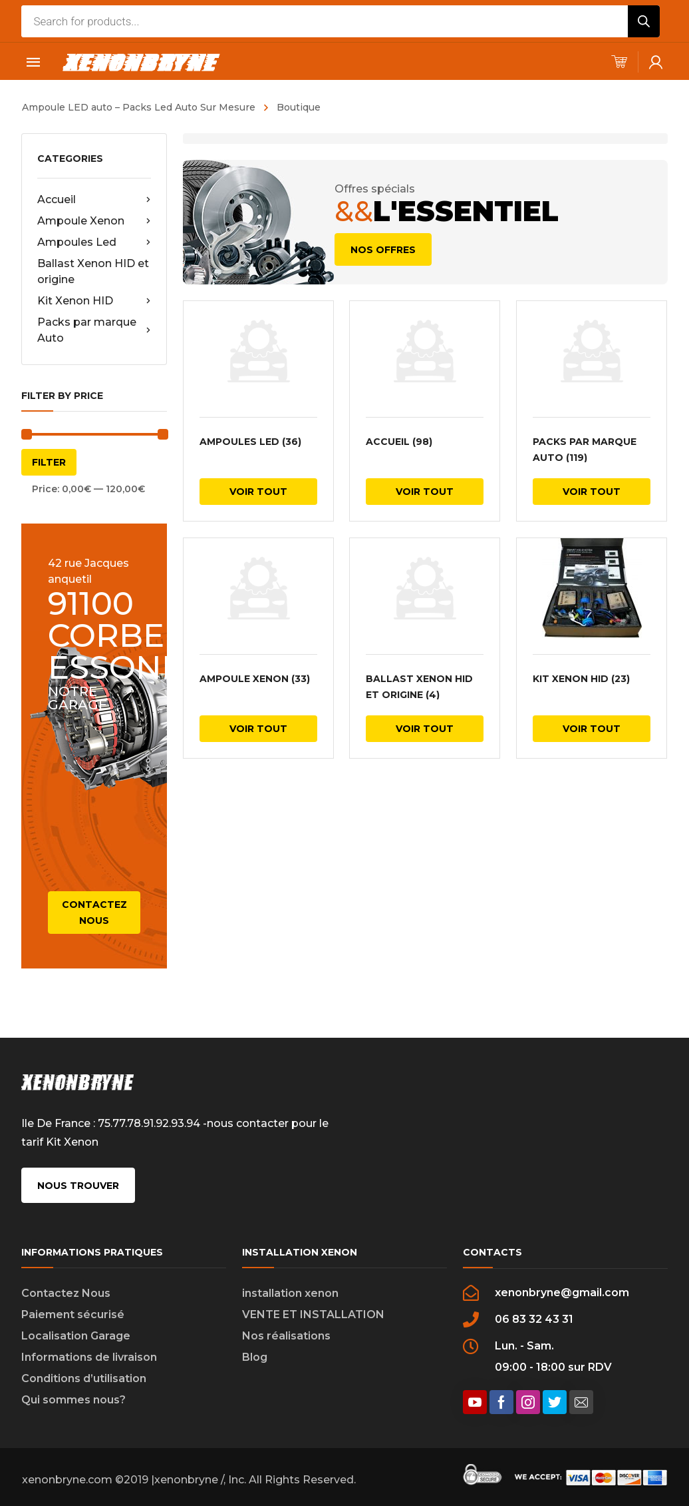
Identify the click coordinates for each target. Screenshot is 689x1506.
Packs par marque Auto (94, 330)
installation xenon (290, 1293)
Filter (49, 462)
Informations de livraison (89, 1357)
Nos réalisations (286, 1335)
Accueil (94, 199)
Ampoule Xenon (94, 221)
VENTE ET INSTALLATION (313, 1314)
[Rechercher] (644, 21)
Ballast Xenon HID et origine (93, 271)
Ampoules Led (94, 242)
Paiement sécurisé (72, 1314)
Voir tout (258, 492)
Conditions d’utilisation (83, 1378)
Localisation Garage (75, 1335)
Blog (254, 1357)
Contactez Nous (65, 1293)
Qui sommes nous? (73, 1399)
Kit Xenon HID (94, 301)
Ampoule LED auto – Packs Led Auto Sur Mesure (138, 107)
